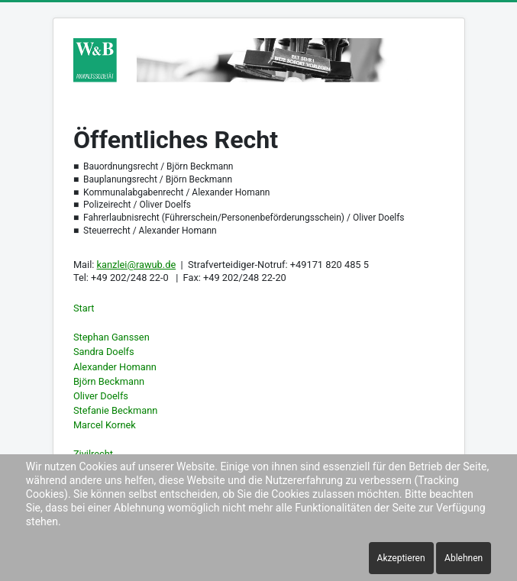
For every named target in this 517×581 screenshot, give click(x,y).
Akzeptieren (401, 558)
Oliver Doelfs (100, 396)
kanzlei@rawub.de (136, 264)
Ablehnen (463, 558)
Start (84, 308)
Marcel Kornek (104, 425)
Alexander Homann (115, 367)
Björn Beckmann (108, 381)
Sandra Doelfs (103, 351)
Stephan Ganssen (111, 337)
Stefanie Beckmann (115, 410)
